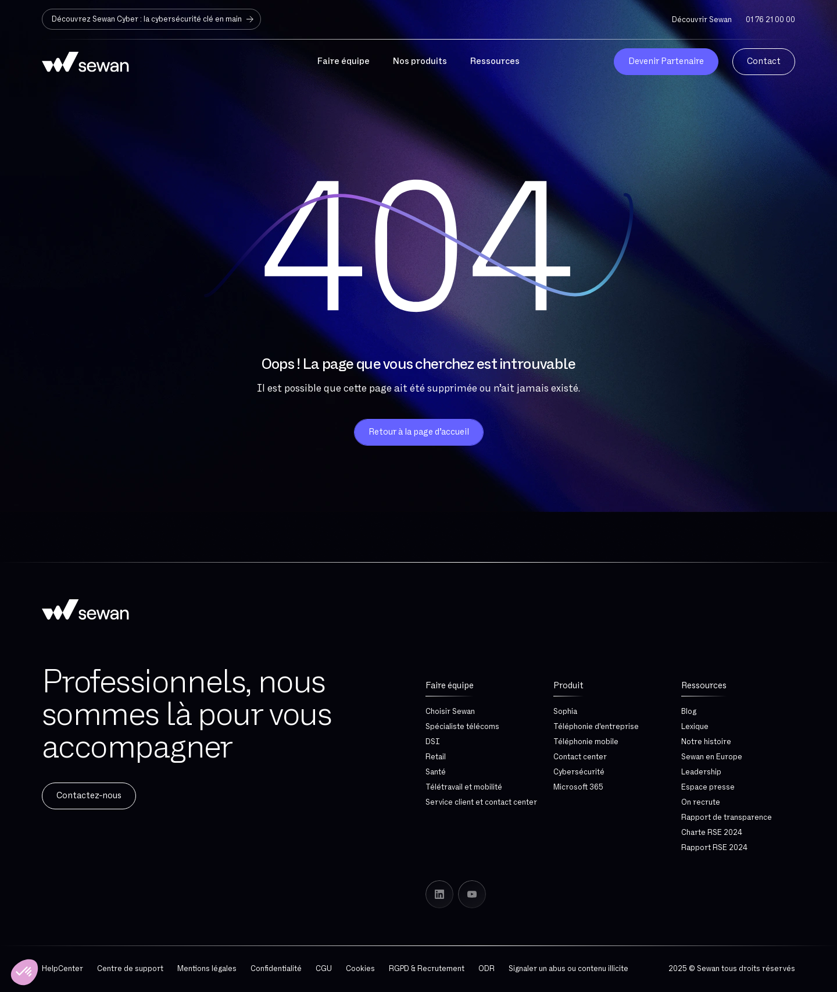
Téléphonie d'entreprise (596, 727)
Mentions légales (207, 969)
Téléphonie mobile (585, 742)
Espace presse (708, 787)
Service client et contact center (481, 802)
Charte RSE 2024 (711, 833)
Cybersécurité (578, 772)
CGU (324, 969)
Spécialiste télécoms (462, 727)
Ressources (704, 685)
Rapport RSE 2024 (714, 848)
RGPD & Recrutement (426, 969)
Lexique (695, 727)
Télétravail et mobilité (463, 787)
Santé (435, 772)
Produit (568, 685)
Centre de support (130, 969)
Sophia (565, 711)
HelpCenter (62, 969)
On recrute (700, 802)
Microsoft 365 (578, 787)
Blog (688, 711)
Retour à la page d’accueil (419, 432)
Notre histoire (706, 742)
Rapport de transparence (726, 817)
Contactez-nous (88, 795)
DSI (432, 742)
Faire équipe (449, 685)
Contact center (580, 757)
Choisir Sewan (450, 711)
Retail (435, 757)
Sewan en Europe (711, 757)
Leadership (701, 772)
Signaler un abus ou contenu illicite (568, 969)
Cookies (360, 969)
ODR (486, 969)
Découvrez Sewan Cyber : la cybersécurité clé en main (154, 19)
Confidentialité (276, 969)
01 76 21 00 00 (770, 20)
